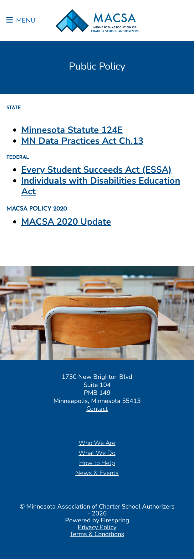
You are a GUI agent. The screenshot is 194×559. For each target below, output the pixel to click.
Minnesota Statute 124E (72, 130)
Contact (97, 409)
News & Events (97, 473)
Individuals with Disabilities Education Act (100, 186)
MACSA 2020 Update (66, 222)
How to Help (97, 463)
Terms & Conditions (97, 534)
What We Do (97, 453)
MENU (25, 21)
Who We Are (97, 443)
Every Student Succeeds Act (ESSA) (96, 170)
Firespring (115, 520)
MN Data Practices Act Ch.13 (82, 141)
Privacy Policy (97, 527)
